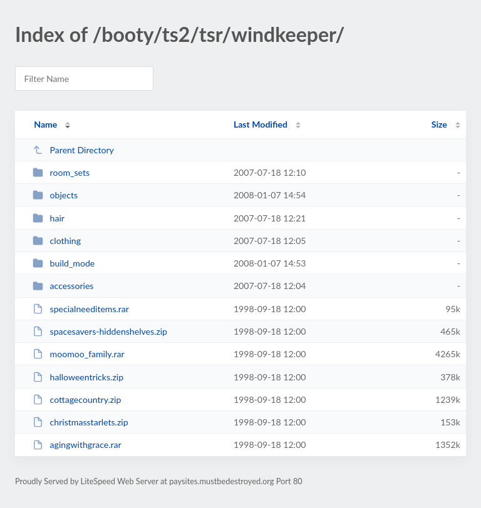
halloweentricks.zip (78, 377)
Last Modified (260, 124)
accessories (63, 285)
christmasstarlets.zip (80, 422)
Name (45, 124)
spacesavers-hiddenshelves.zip (100, 331)
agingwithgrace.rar (77, 444)
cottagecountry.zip (77, 399)
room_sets (61, 172)
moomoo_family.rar (78, 353)
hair (49, 218)
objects (55, 195)
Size (439, 124)
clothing (57, 240)
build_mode (64, 263)
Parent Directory (73, 150)
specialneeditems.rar (81, 308)
